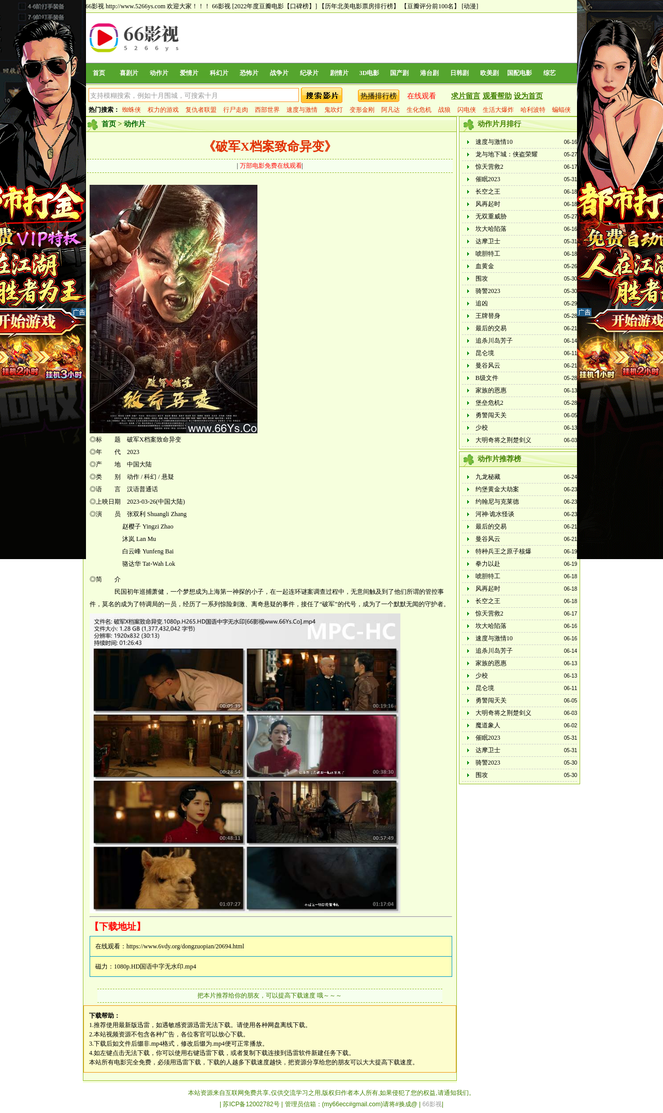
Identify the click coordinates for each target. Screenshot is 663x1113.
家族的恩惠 (491, 390)
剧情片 (339, 73)
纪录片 (309, 73)
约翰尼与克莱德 (497, 501)
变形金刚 (362, 109)
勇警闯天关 (491, 415)
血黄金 (484, 266)
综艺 (549, 73)
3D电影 (369, 73)
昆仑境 (484, 353)
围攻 (481, 278)
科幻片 (219, 73)
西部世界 (267, 109)
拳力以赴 (487, 563)
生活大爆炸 (498, 109)
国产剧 (399, 73)
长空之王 (487, 191)
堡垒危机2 (489, 402)
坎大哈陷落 (491, 228)
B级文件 (486, 378)
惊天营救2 (489, 166)
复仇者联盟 (201, 109)
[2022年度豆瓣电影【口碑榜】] (274, 6)
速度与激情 (302, 109)
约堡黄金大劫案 (497, 489)
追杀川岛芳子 (494, 340)
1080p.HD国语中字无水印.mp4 (155, 966)
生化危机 (419, 109)
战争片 (279, 73)
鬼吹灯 (333, 109)
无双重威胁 (491, 216)
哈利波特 (533, 109)
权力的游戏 (163, 109)
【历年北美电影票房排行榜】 (359, 6)
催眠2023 (487, 179)
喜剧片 (129, 73)
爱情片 (189, 73)
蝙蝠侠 (561, 109)
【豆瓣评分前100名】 (430, 6)
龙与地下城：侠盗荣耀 (506, 154)
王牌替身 (487, 315)
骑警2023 (487, 291)
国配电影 (519, 73)
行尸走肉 (235, 109)
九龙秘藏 (487, 476)
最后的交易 (491, 328)
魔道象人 (487, 725)
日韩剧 (459, 73)
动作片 (159, 73)
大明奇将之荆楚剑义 (503, 440)
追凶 (481, 303)
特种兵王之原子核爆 (503, 551)
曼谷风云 (487, 365)
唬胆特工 (487, 253)
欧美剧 (489, 73)
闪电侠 (466, 109)
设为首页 (528, 96)
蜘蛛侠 (131, 109)
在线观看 (421, 96)
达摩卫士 (487, 241)
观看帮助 (497, 96)
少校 (481, 427)
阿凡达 (390, 109)
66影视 (221, 6)
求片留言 (465, 96)
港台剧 (429, 73)
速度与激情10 (494, 141)
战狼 (444, 109)
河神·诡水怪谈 (494, 514)
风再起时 (487, 204)
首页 (99, 73)
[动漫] (470, 6)
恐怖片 (249, 73)
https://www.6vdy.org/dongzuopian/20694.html (185, 946)
